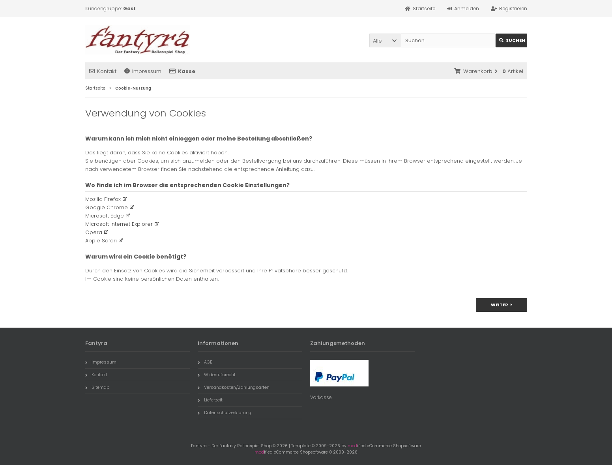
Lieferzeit (210, 400)
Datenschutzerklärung (224, 412)
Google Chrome (106, 207)
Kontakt (102, 71)
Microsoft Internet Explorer (119, 224)
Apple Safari (101, 240)
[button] (385, 40)
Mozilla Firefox (103, 199)
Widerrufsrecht (217, 374)
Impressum (142, 71)
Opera (93, 232)
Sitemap (97, 387)
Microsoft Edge (104, 215)
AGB (205, 362)
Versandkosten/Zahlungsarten (234, 387)
